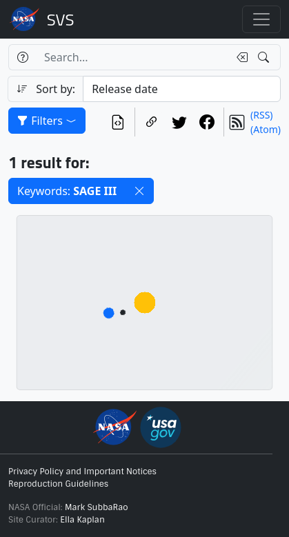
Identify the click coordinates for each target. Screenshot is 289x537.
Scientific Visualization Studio (60, 19)
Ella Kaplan (82, 519)
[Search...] (132, 57)
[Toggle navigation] (261, 19)
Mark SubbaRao (96, 507)
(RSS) (261, 114)
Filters (47, 120)
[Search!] (265, 57)
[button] (139, 191)
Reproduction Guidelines (58, 483)
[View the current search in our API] (118, 122)
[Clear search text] (239, 57)
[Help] (22, 57)
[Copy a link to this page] (152, 122)
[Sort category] (182, 89)
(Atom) (265, 129)
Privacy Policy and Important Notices (82, 471)
